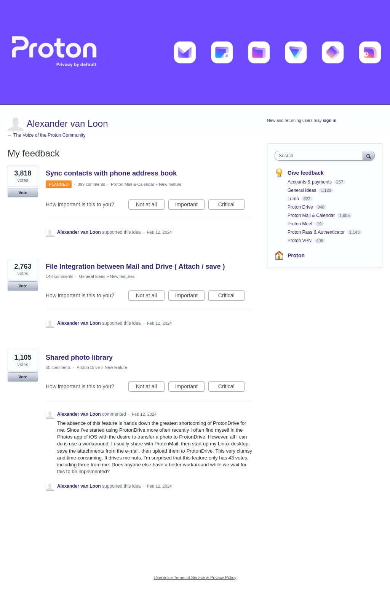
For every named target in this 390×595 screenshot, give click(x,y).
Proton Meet (301, 224)
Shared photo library (79, 357)
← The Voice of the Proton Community (47, 135)
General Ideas (92, 276)
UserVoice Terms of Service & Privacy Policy (195, 577)
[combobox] (320, 155)
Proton (296, 255)
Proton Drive (88, 367)
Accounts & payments (310, 182)
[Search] (369, 155)
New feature (170, 184)
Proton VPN (300, 240)
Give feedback (306, 173)
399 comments (91, 184)
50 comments (58, 367)
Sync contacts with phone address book (111, 173)
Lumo (294, 198)
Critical (231, 205)
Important (190, 205)
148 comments (59, 276)
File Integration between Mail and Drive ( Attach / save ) (135, 266)
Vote (22, 192)
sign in (329, 120)
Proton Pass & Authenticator (317, 232)
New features (122, 276)
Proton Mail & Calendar (132, 184)
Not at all (150, 205)
